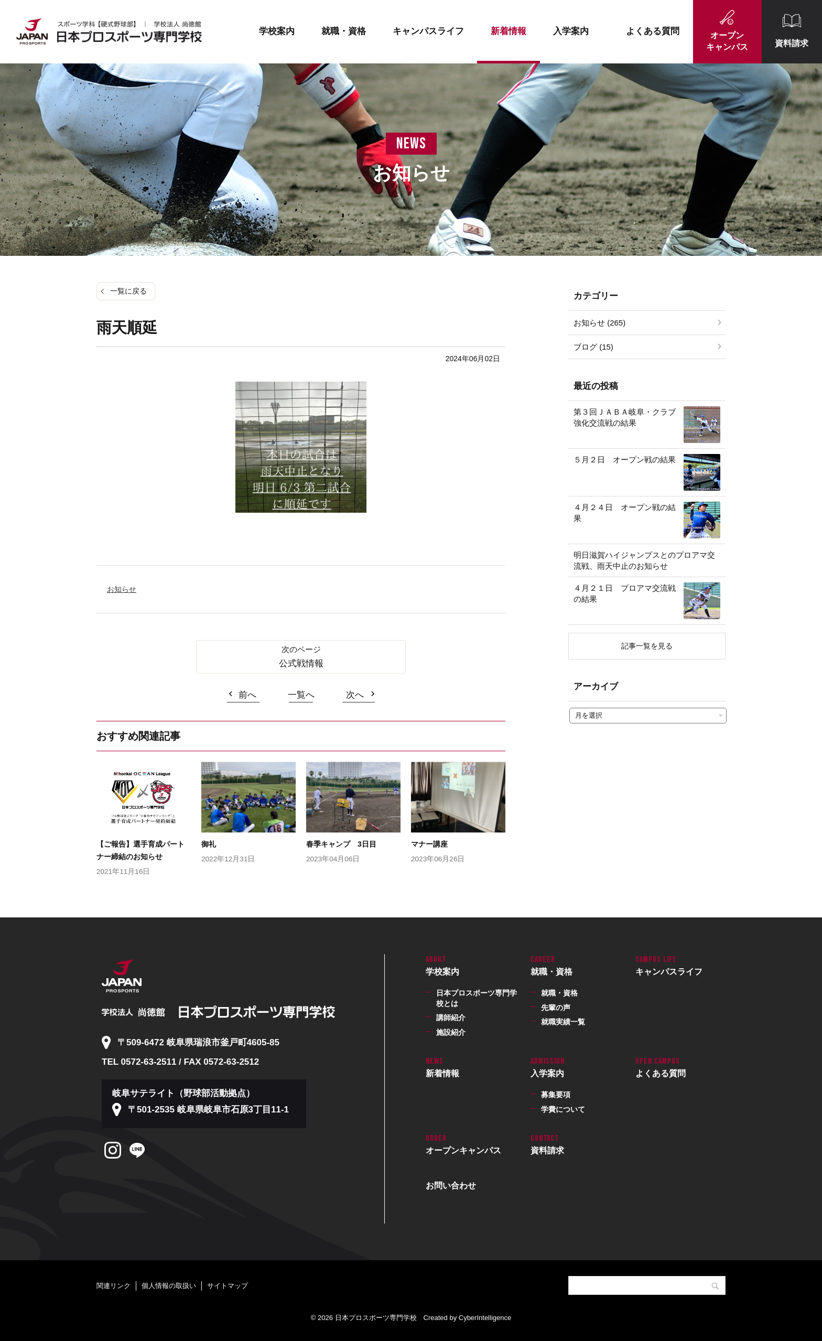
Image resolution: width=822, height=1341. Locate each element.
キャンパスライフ (428, 31)
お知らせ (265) (599, 322)
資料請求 (791, 43)
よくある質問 (652, 31)
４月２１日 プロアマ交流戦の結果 (625, 593)
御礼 (208, 844)
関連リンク (113, 1286)
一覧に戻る (128, 291)
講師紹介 (451, 1017)
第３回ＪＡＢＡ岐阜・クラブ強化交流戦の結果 (625, 417)
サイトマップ (227, 1286)
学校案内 (277, 31)
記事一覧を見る (647, 646)
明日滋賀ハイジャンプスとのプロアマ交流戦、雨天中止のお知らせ (644, 560)
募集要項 (555, 1094)
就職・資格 (343, 31)
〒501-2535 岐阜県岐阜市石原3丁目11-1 (208, 1110)
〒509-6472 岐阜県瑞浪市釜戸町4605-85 (198, 1042)
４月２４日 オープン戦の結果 (625, 513)
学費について (563, 1109)
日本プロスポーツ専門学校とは (476, 998)
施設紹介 (451, 1032)
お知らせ (121, 589)
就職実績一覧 (563, 1022)
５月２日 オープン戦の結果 (625, 459)
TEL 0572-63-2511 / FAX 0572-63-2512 (180, 1062)
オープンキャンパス (727, 41)
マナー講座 (429, 844)
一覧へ (301, 695)
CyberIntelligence (485, 1318)
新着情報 (508, 31)
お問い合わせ (451, 1185)
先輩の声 (555, 1007)
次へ (355, 695)
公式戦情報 (301, 663)
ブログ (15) (593, 346)
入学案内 (571, 31)
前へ (247, 695)
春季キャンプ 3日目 (341, 844)
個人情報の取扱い (169, 1286)
